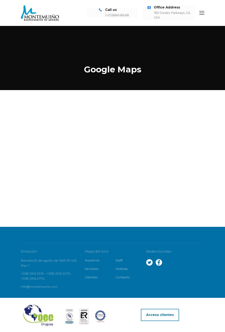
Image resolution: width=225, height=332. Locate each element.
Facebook (159, 262)
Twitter (149, 262)
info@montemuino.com (39, 287)
